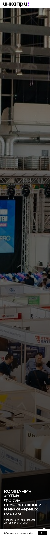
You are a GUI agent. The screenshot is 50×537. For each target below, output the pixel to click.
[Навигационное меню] (45, 4)
